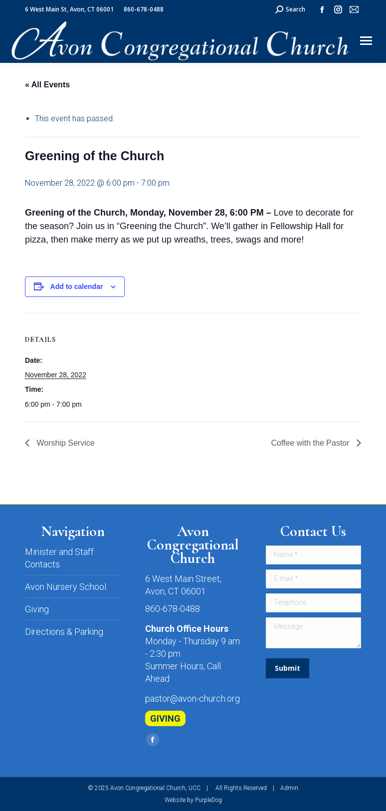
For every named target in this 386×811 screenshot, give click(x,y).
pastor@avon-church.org (192, 698)
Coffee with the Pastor (311, 443)
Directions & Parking (64, 631)
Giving (37, 609)
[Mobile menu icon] (366, 40)
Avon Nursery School (65, 586)
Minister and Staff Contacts (59, 557)
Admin (289, 788)
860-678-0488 (172, 608)
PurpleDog (208, 800)
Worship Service (64, 443)
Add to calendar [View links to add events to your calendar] (76, 286)
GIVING (165, 718)
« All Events (47, 84)
